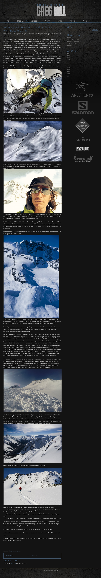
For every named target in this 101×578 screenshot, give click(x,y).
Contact (86, 21)
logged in (13, 563)
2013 (68, 61)
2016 (68, 55)
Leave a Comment (32, 556)
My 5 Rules (70, 45)
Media (20, 21)
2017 (68, 53)
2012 (68, 63)
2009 (68, 70)
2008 (68, 72)
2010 (68, 67)
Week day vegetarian (73, 39)
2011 (68, 65)
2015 (68, 57)
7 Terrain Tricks (71, 43)
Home (6, 21)
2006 (68, 76)
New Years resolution (73, 41)
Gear (47, 21)
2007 (68, 74)
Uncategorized (17, 551)
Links (59, 21)
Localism (69, 37)
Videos (34, 21)
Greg (10, 551)
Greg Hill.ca (50, 9)
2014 (68, 59)
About (72, 21)
